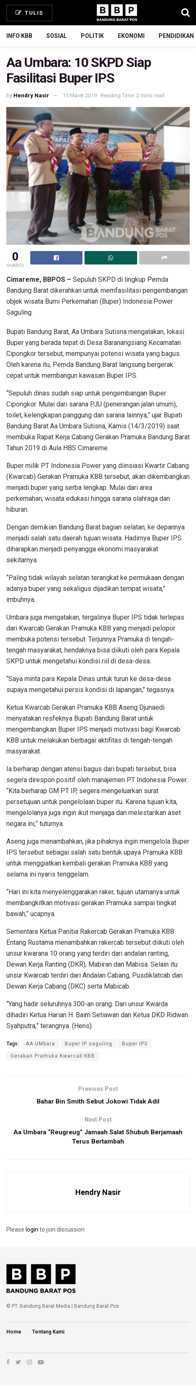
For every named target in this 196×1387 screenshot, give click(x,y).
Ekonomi (131, 35)
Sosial (56, 35)
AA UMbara (40, 1044)
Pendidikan (176, 35)
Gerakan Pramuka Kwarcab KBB (53, 1056)
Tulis (29, 13)
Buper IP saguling (88, 1044)
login (32, 1231)
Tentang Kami (48, 1333)
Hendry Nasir (31, 95)
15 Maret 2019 (80, 95)
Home (13, 1333)
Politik (92, 35)
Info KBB (19, 35)
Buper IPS (135, 1044)
